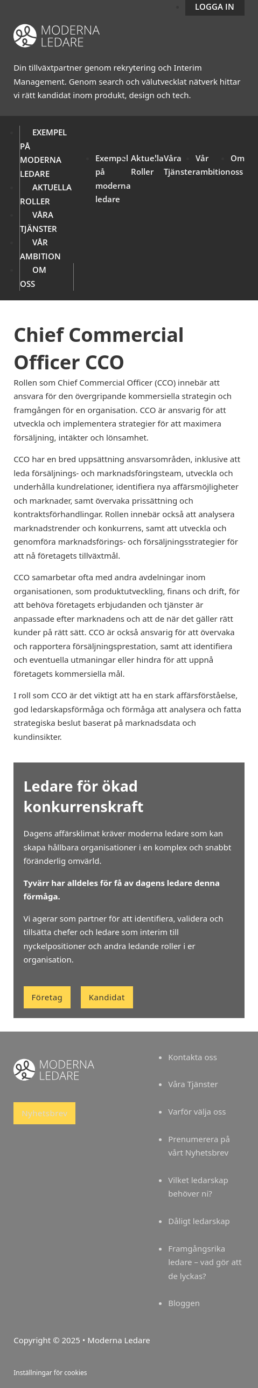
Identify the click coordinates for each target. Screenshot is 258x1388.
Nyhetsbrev (44, 1113)
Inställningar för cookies (50, 1372)
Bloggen (184, 1302)
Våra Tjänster (193, 1083)
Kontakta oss (192, 1057)
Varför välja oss (197, 1111)
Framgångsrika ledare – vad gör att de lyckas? (204, 1262)
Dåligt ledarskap (199, 1220)
